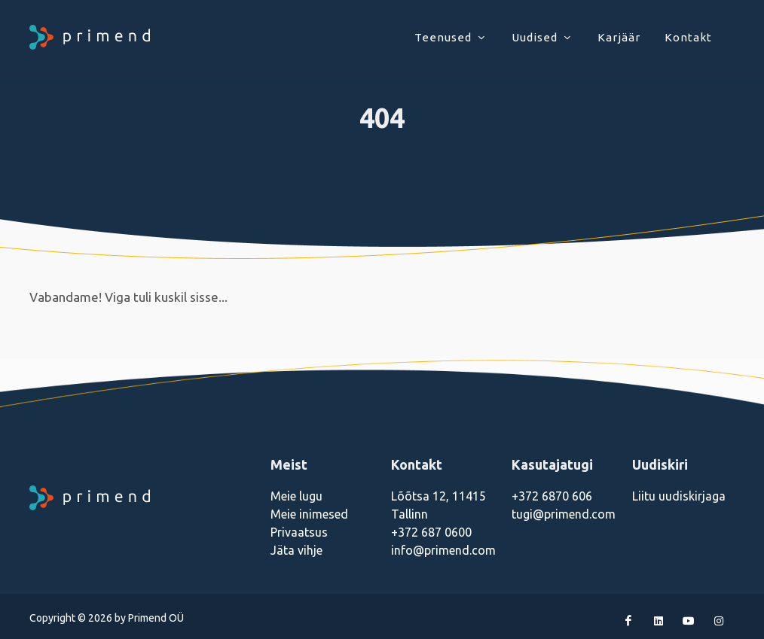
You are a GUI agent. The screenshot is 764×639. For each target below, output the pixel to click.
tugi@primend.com (564, 514)
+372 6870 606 (552, 496)
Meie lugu (296, 496)
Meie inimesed (309, 514)
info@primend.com (443, 550)
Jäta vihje (296, 550)
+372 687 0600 (431, 532)
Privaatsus (299, 532)
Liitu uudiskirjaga (679, 496)
